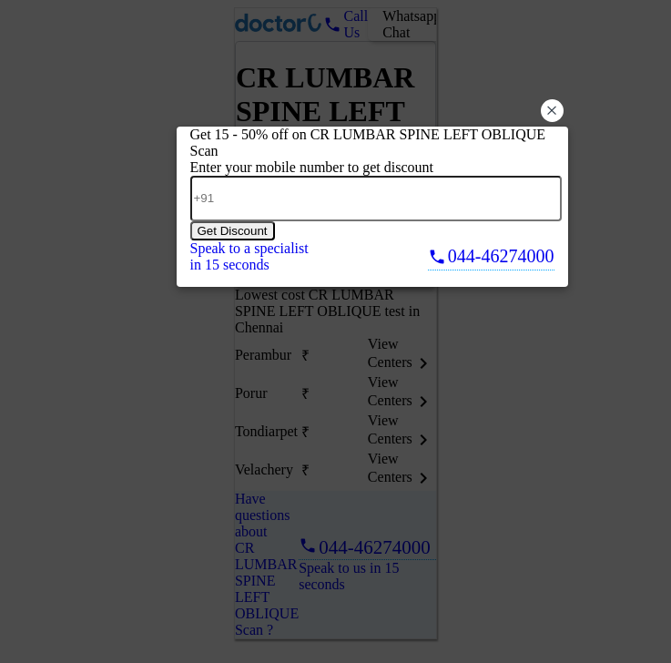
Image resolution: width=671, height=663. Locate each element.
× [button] (551, 110)
